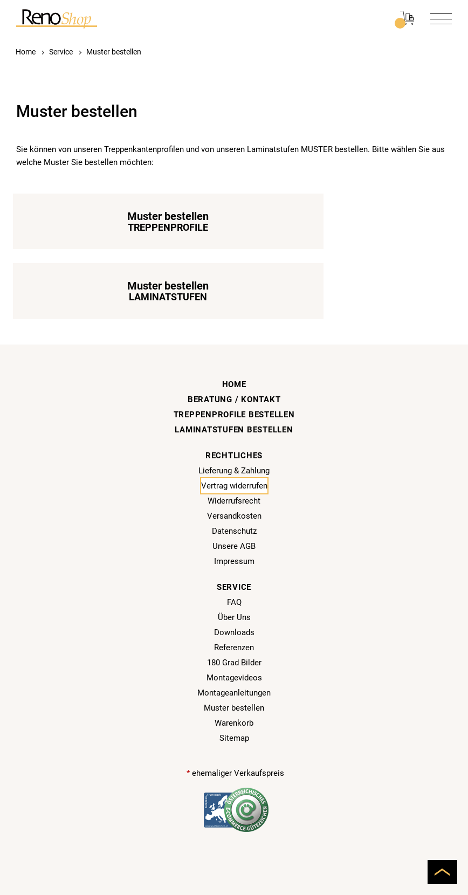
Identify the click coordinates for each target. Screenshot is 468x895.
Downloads (234, 564)
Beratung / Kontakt (234, 331)
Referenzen (234, 579)
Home (26, 51)
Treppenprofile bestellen (234, 347)
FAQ (234, 534)
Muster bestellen (113, 51)
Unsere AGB (234, 478)
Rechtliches (234, 388)
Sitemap (234, 670)
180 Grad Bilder (234, 595)
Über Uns (234, 549)
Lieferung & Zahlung (234, 403)
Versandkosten (234, 448)
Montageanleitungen (234, 625)
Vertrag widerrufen (234, 418)
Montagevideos (234, 610)
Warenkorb (234, 655)
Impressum (234, 493)
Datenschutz (234, 463)
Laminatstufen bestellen (234, 362)
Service (61, 51)
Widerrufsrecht (234, 433)
